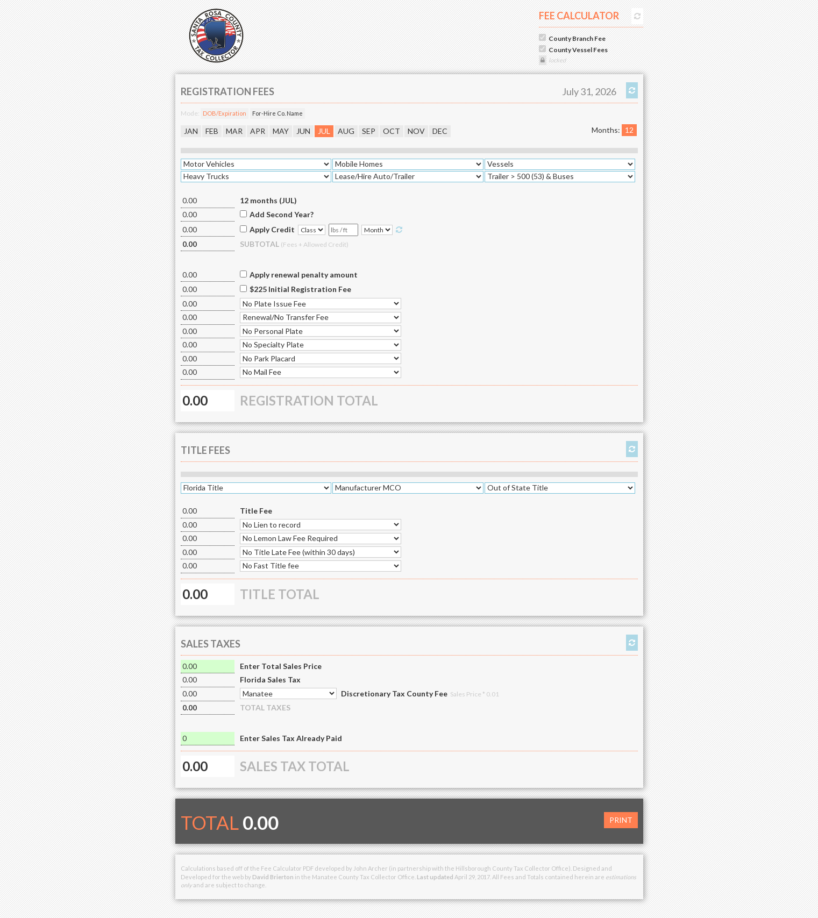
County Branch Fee (577, 38)
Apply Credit (272, 229)
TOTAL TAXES (265, 707)
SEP (368, 131)
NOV (416, 131)
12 (629, 129)
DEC (439, 131)
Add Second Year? (282, 214)
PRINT (620, 819)
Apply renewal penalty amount (304, 274)
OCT (391, 131)
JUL (324, 131)
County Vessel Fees (578, 50)
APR (257, 131)
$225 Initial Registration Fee (300, 289)
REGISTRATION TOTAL (309, 400)
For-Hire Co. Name (277, 113)
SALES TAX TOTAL (295, 766)
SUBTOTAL (294, 243)
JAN (191, 131)
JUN (303, 131)
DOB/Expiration (224, 113)
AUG (346, 131)
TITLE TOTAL (279, 594)
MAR (234, 131)
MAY (281, 131)
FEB (211, 131)
